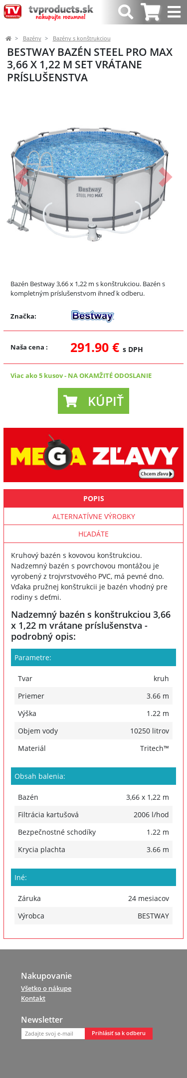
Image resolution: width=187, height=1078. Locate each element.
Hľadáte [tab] (93, 534)
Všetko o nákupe (46, 988)
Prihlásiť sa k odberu (119, 1033)
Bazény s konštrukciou (82, 38)
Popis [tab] (93, 498)
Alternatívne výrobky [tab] (93, 516)
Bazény (32, 38)
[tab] (150, 12)
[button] (21, 177)
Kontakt (33, 998)
